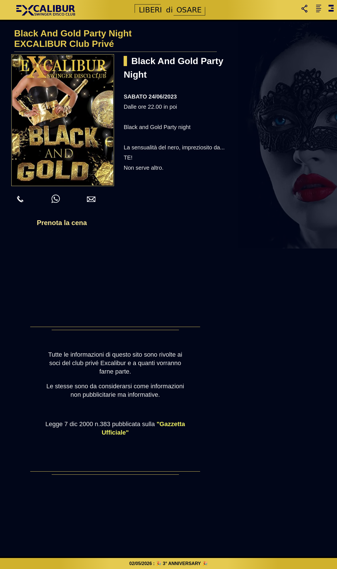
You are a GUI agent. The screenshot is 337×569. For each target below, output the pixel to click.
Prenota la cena (62, 222)
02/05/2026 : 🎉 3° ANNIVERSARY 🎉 (168, 563)
